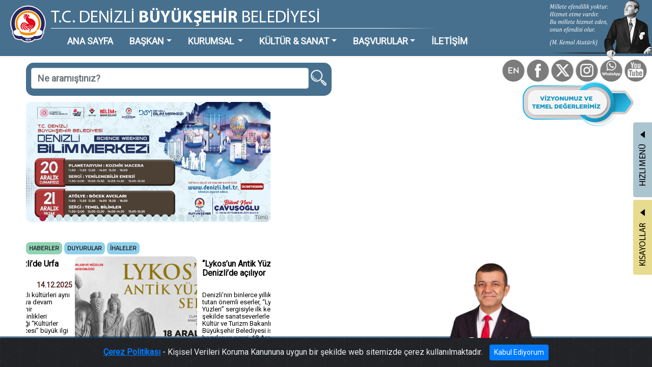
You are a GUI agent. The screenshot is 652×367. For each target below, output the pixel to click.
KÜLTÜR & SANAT (242, 33)
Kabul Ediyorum (482, 356)
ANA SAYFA (73, 33)
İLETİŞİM (369, 33)
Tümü (214, 176)
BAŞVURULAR (313, 33)
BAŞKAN (120, 33)
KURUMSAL (174, 33)
